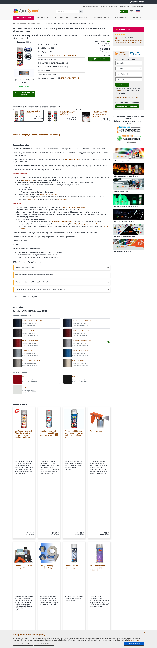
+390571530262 (137, 2)
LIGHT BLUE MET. (27, 399)
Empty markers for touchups (100, 164)
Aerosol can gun (96, 479)
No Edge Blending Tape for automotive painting (48, 540)
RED (23, 425)
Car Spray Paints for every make (124, 236)
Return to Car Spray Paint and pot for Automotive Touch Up (36, 135)
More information (134, 640)
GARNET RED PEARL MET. (30, 389)
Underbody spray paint (31, 176)
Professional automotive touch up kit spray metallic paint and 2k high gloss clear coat (33, 142)
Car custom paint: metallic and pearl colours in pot (32, 153)
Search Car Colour (23, 18)
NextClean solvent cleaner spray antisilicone (71, 541)
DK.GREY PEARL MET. (28, 379)
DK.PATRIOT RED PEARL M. (80, 379)
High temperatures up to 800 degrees (126, 176)
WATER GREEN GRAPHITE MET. (31, 409)
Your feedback (122, 30)
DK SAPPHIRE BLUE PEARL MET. (32, 368)
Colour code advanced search (126, 97)
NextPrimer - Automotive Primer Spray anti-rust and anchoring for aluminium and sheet (24, 482)
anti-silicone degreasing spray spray (75, 255)
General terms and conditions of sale (57, 604)
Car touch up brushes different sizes (31, 165)
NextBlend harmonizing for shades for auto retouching (98, 541)
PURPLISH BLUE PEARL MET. (81, 399)
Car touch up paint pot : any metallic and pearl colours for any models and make (100, 113)
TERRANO (75, 78)
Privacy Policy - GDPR (52, 624)
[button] (138, 11)
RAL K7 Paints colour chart (122, 251)
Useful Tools (113, 7)
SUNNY (69, 78)
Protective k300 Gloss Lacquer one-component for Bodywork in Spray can (74, 482)
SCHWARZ (75, 425)
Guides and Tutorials (90, 7)
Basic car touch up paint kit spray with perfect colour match (67, 112)
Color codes (50, 620)
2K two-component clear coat (62, 270)
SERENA (63, 78)
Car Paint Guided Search (127, 106)
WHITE (24, 435)
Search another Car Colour (24, 94)
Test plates (94, 141)
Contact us (50, 616)
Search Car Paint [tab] (123, 53)
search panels (62, 247)
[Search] (67, 11)
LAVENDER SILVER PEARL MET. (82, 389)
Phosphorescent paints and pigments (126, 206)
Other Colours (24, 86)
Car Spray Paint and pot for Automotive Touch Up (33, 23)
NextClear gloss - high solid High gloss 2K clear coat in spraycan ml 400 (49, 481)
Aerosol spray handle (97, 176)
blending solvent (28, 228)
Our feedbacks (50, 608)
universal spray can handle (49, 243)
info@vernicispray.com (25, 613)
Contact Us (124, 7)
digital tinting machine (72, 207)
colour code (122, 91)
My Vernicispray (136, 7)
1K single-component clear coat (85, 272)
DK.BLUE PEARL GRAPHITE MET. (82, 368)
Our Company (50, 600)
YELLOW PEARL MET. (78, 409)
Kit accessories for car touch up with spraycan (100, 153)
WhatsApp (31, 247)
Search (122, 85)
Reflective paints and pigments (124, 221)
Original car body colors (121, 191)
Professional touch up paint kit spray (33, 112)
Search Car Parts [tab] (138, 53)
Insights (102, 7)
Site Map (49, 612)
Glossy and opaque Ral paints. (124, 161)
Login (124, 11)
